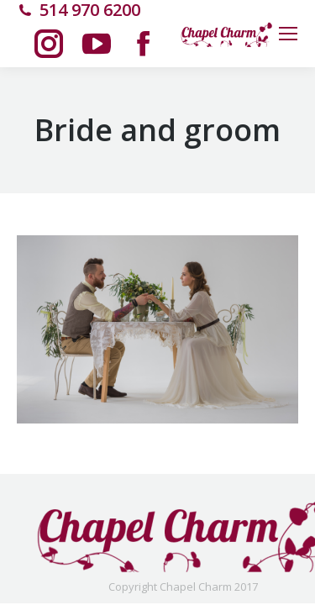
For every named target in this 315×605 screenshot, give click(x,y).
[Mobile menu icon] (288, 34)
